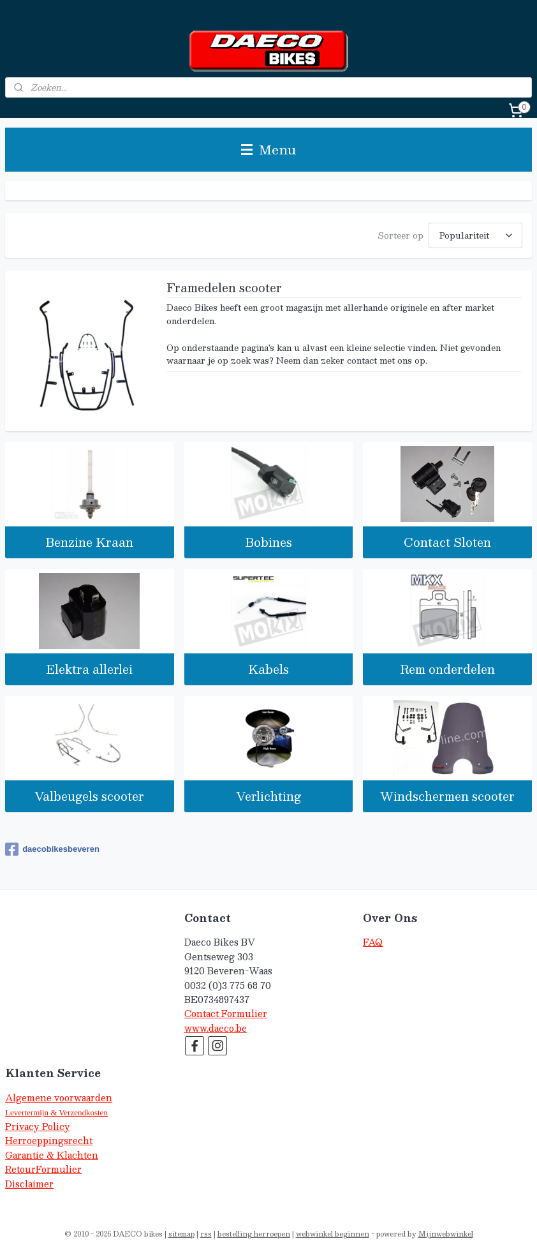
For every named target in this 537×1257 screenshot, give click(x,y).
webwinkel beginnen (332, 1234)
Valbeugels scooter (89, 796)
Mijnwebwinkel (445, 1234)
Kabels (268, 669)
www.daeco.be (215, 1028)
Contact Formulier (225, 1013)
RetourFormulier (43, 1169)
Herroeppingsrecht (48, 1140)
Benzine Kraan (89, 542)
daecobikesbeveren (52, 849)
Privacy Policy (37, 1126)
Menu (268, 149)
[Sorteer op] (475, 235)
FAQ (373, 942)
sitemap (181, 1234)
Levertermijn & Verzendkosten (56, 1112)
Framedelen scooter (224, 289)
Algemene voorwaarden (58, 1097)
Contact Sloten (447, 542)
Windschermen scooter (447, 796)
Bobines (268, 542)
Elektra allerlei (89, 669)
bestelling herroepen (253, 1234)
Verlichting (268, 796)
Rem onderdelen (447, 669)
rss (206, 1234)
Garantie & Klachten (51, 1155)
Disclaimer (29, 1184)
